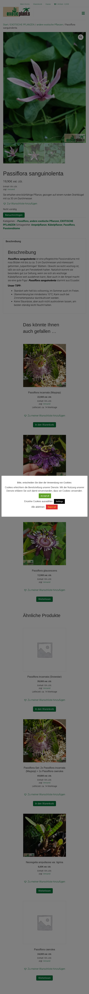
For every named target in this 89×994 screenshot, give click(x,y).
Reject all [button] (52, 507)
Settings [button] (59, 501)
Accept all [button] (45, 496)
